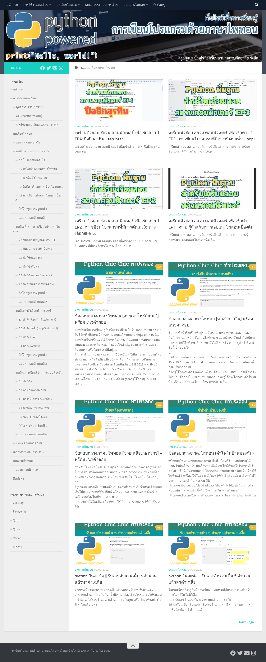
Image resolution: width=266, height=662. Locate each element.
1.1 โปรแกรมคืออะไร (32, 160)
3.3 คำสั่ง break (28, 337)
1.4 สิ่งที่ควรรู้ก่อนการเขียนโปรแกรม (41, 186)
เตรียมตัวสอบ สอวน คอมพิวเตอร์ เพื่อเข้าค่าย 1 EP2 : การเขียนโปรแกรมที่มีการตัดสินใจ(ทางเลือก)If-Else (117, 227)
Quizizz (17, 529)
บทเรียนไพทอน (67, 5)
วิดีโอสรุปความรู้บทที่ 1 (33, 209)
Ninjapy (17, 547)
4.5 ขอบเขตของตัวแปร (33, 416)
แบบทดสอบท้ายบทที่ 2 (33, 302)
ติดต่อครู (159, 5)
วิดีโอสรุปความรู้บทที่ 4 (33, 425)
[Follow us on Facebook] (42, 67)
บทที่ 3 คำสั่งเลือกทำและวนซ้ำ (34, 310)
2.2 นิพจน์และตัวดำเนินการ (35, 249)
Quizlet (17, 520)
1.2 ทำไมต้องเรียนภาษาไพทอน (38, 169)
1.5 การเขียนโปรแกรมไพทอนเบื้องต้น (38, 198)
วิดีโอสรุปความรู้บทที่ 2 (33, 293)
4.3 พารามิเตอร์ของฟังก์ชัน (35, 399)
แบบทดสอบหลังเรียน (29, 443)
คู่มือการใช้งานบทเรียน (30, 107)
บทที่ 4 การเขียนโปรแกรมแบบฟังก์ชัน (39, 372)
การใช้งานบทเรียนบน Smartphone (37, 125)
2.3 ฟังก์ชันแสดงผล (30, 257)
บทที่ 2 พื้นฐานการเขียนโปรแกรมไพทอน (36, 229)
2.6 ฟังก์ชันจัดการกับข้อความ (37, 284)
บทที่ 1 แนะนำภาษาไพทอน (32, 151)
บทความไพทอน (134, 5)
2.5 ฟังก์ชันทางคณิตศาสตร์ (35, 275)
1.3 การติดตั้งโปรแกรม (33, 178)
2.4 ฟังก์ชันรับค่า (29, 266)
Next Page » (247, 622)
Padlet (17, 538)
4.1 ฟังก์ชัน (25, 381)
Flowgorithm (20, 511)
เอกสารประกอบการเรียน (101, 5)
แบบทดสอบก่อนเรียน (29, 142)
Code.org (18, 503)
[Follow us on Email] (55, 67)
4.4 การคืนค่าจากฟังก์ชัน (34, 408)
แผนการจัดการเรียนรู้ (29, 116)
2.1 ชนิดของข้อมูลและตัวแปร (37, 240)
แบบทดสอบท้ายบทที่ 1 (33, 218)
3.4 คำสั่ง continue (29, 346)
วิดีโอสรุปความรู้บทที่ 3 (33, 355)
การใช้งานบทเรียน (35, 5)
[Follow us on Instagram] (61, 67)
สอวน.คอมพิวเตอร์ (27, 469)
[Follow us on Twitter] (48, 67)
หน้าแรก (12, 5)
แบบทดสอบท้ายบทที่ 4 (33, 434)
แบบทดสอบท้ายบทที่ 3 (33, 363)
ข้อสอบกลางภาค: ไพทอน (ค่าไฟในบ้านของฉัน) (211, 453)
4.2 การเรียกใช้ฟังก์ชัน (32, 390)
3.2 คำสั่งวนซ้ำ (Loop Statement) (38, 328)
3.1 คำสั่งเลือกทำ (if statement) (37, 319)
